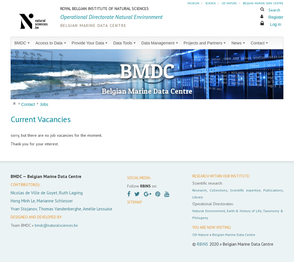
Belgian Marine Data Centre (233, 234)
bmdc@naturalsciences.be (56, 225)
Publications (273, 190)
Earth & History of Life (244, 211)
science (210, 2)
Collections (218, 190)
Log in (275, 24)
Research (199, 190)
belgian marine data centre (263, 2)
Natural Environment (208, 211)
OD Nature (200, 234)
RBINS (202, 244)
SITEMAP (134, 202)
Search (274, 10)
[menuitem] (22, 43)
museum (193, 2)
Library (197, 197)
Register (275, 17)
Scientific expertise (245, 190)
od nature (229, 2)
